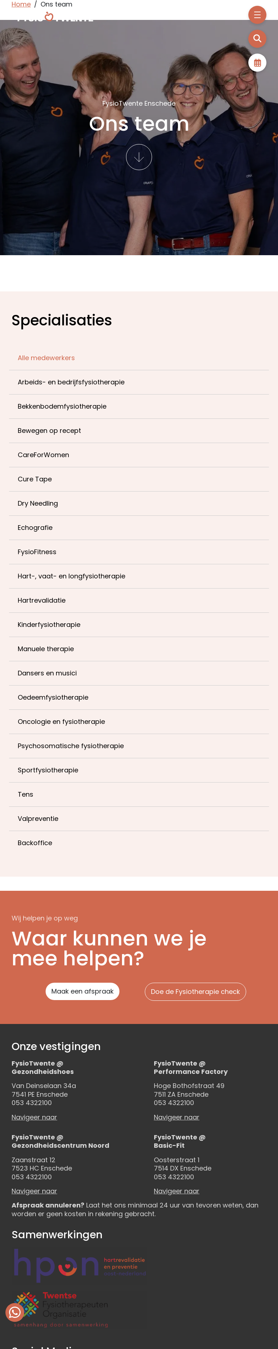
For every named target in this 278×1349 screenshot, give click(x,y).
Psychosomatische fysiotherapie (71, 745)
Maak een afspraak (82, 991)
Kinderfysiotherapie (49, 624)
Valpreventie (38, 818)
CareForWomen (43, 454)
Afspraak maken (257, 63)
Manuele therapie (46, 648)
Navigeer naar (34, 1117)
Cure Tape (35, 479)
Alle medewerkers (46, 357)
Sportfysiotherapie (48, 770)
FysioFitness (37, 551)
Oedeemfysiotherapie (53, 697)
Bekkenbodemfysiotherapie (62, 406)
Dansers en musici (47, 673)
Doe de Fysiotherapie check (195, 991)
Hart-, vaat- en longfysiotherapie (71, 576)
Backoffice (35, 842)
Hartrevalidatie (42, 600)
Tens (25, 794)
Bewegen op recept (49, 430)
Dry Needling (38, 503)
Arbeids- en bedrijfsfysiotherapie (71, 382)
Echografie (35, 527)
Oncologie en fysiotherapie (61, 721)
